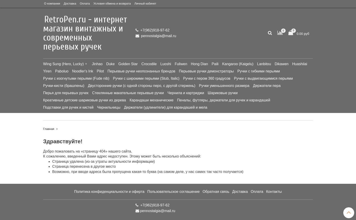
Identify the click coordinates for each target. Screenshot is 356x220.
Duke (110, 64)
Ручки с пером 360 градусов (206, 78)
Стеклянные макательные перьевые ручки (128, 93)
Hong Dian (199, 64)
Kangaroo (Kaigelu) (237, 64)
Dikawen (282, 64)
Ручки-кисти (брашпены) (63, 86)
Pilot (100, 71)
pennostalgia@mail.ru (158, 36)
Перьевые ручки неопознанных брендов (141, 71)
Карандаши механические (151, 100)
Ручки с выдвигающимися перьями (263, 78)
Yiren (47, 71)
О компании (52, 3)
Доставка (70, 3)
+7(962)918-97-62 (154, 30)
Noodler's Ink (82, 71)
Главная (48, 129)
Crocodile (149, 64)
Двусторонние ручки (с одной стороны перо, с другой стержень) (141, 86)
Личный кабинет (145, 3)
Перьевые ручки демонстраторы (206, 71)
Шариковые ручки (223, 93)
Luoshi (165, 64)
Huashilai (299, 64)
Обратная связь (216, 192)
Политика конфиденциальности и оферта (109, 192)
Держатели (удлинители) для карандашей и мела (165, 107)
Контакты (274, 192)
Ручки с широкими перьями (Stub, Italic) (146, 78)
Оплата (85, 3)
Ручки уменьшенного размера (224, 86)
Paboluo (62, 71)
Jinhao (97, 64)
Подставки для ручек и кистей (68, 107)
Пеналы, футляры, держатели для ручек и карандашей (223, 100)
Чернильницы (108, 107)
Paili (215, 64)
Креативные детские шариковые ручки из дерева (84, 100)
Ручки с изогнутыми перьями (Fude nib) (76, 78)
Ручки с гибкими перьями (258, 71)
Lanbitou (264, 64)
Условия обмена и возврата (112, 3)
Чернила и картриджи (186, 93)
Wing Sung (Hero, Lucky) (63, 64)
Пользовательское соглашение (173, 192)
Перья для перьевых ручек (66, 93)
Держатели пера (266, 86)
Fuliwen (181, 64)
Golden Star (128, 64)
